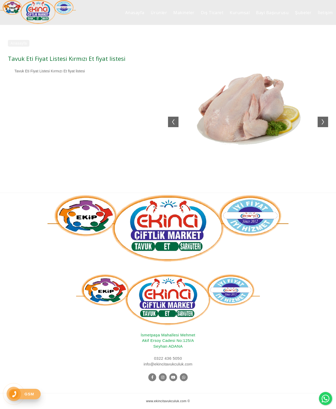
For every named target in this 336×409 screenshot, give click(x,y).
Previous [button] (170, 116)
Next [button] (325, 116)
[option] (248, 119)
